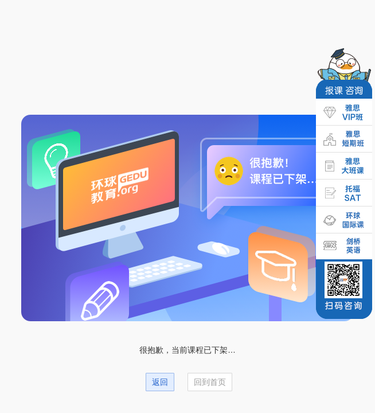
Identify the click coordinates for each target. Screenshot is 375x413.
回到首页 (210, 382)
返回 (160, 382)
